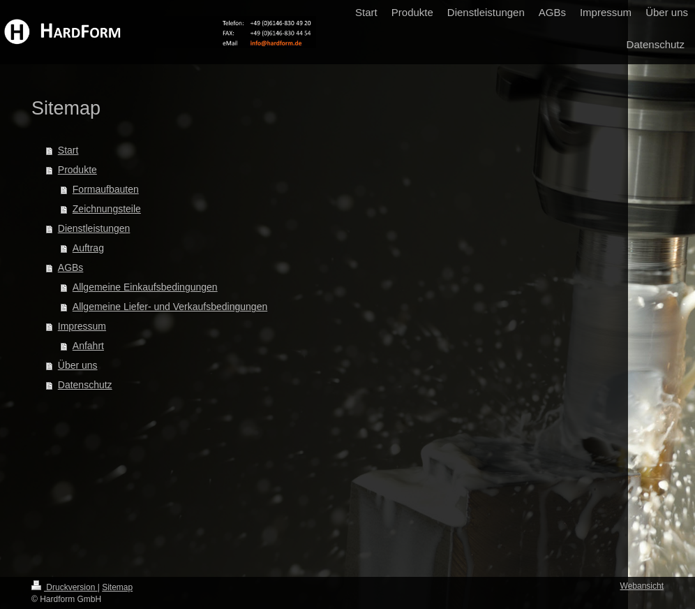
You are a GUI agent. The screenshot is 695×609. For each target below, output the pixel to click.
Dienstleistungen (94, 228)
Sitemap (117, 587)
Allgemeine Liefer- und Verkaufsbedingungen (170, 306)
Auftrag (88, 248)
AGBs (71, 267)
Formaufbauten (106, 189)
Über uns (78, 365)
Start (68, 150)
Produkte (77, 169)
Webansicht (642, 586)
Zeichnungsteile (107, 208)
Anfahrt (88, 345)
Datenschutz (85, 384)
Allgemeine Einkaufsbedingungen (145, 287)
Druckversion (64, 587)
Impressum (82, 326)
